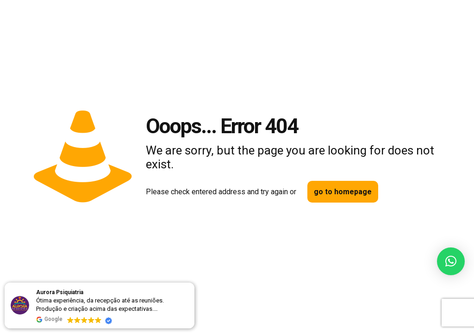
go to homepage (343, 191)
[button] (451, 261)
